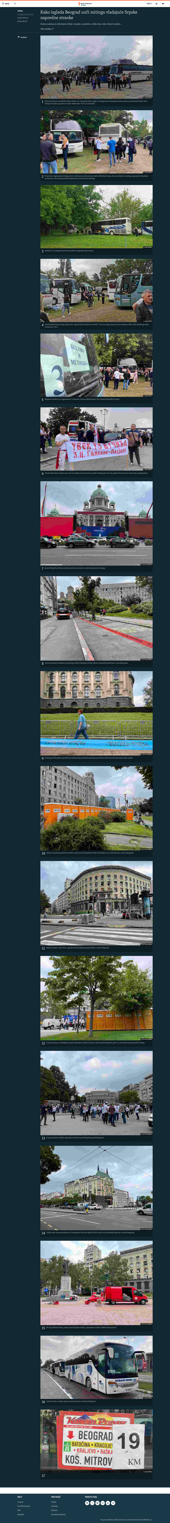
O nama (20, 1502)
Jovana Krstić (22, 21)
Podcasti (54, 1510)
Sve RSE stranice (23, 1506)
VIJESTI (149, 4)
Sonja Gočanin (22, 18)
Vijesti (53, 1502)
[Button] (22, 38)
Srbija (20, 11)
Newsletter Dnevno (58, 1515)
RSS (19, 1510)
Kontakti (20, 1515)
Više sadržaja (47, 29)
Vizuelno (54, 1506)
